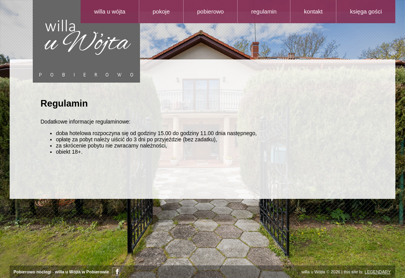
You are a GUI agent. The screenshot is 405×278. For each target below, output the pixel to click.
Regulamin (264, 11)
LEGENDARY (377, 272)
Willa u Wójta (109, 11)
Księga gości (366, 11)
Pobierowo (210, 11)
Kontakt (313, 11)
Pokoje (161, 11)
